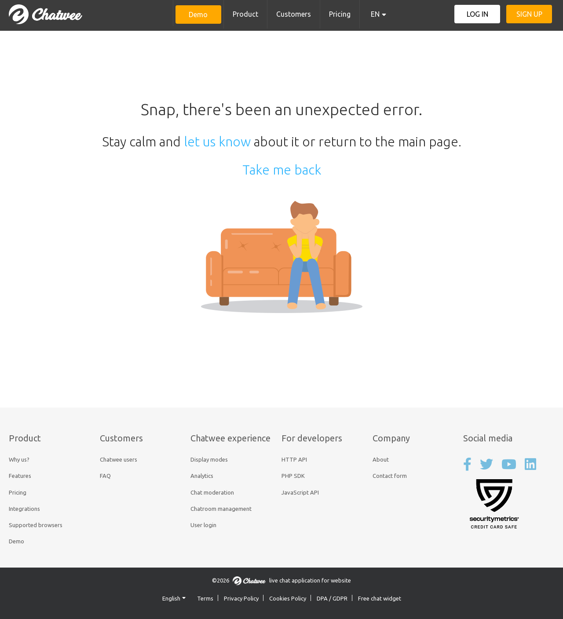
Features (20, 476)
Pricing (340, 14)
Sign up (529, 14)
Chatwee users (118, 459)
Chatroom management (221, 509)
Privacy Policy (241, 598)
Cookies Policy (287, 598)
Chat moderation (212, 492)
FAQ (105, 476)
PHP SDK (293, 476)
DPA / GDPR (332, 598)
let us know (217, 141)
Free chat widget (379, 598)
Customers (293, 14)
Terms (205, 598)
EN (375, 14)
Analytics (201, 476)
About (381, 459)
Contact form (390, 476)
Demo (198, 14)
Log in (477, 14)
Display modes (209, 459)
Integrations (24, 509)
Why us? (19, 459)
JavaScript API (300, 492)
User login (203, 525)
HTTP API (294, 459)
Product (245, 14)
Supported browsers (35, 525)
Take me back (281, 169)
